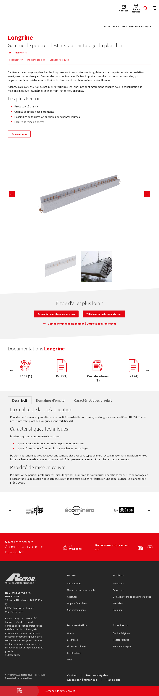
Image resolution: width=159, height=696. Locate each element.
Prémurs (117, 605)
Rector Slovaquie (122, 641)
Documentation (36, 59)
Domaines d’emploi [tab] (50, 400)
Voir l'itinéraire (14, 607)
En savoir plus (19, 134)
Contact (72, 670)
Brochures (72, 635)
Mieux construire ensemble (81, 585)
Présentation (15, 59)
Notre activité (74, 578)
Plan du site (113, 674)
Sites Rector (121, 620)
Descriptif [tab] (19, 400)
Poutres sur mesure (132, 26)
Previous (12, 194)
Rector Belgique (121, 628)
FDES (69, 654)
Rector (71, 570)
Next (147, 194)
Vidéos (70, 628)
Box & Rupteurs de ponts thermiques (132, 591)
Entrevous (118, 585)
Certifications (74, 648)
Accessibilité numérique (82, 674)
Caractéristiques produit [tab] (93, 400)
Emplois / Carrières (77, 598)
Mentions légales (97, 670)
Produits (117, 26)
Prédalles (118, 598)
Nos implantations (76, 605)
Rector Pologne (121, 635)
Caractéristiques (59, 59)
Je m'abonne (75, 542)
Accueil (107, 26)
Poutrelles (118, 578)
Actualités (72, 591)
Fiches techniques (76, 641)
